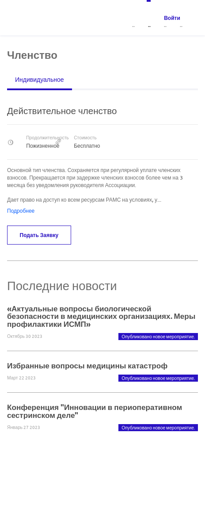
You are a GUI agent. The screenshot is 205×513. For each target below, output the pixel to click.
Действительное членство (62, 110)
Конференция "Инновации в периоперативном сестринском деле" (94, 410)
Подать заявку (39, 234)
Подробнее (20, 210)
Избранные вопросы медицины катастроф (87, 365)
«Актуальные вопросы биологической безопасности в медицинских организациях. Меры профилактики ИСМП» (101, 316)
